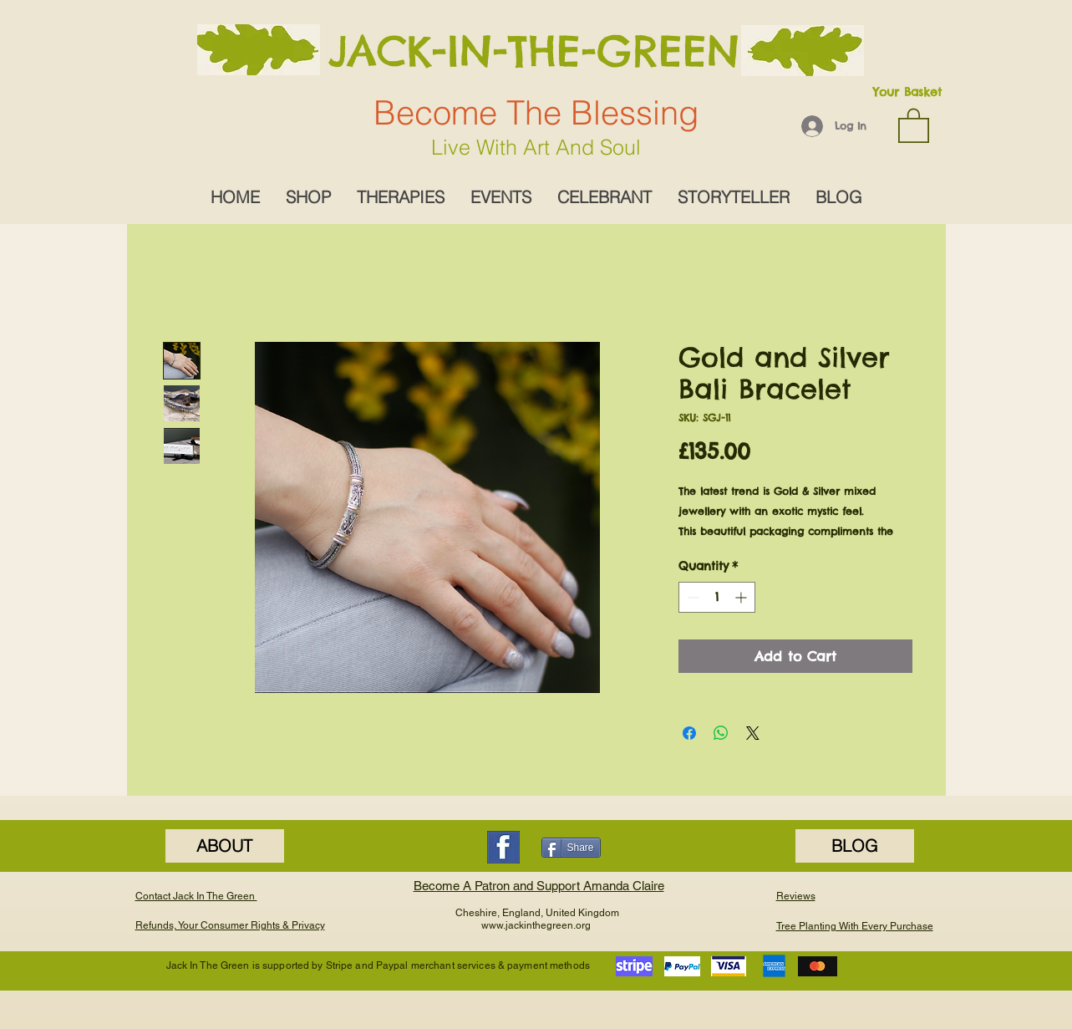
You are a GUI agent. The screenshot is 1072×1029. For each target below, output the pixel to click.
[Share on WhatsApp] (721, 733)
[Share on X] (753, 733)
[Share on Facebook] (689, 733)
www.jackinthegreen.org (536, 925)
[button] (913, 124)
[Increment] (742, 597)
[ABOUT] (224, 846)
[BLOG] (854, 846)
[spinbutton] (717, 597)
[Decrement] (691, 597)
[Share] (571, 848)
